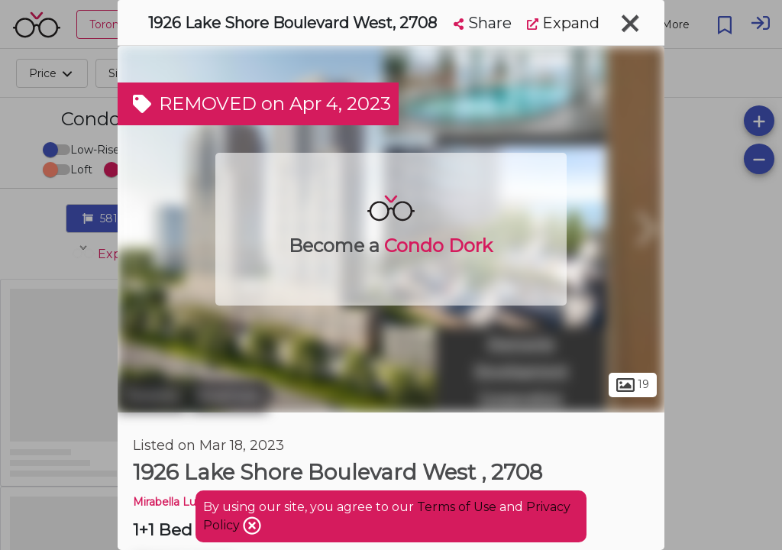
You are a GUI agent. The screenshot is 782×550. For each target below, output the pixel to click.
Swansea (229, 395)
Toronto (152, 395)
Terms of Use (456, 507)
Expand (563, 23)
